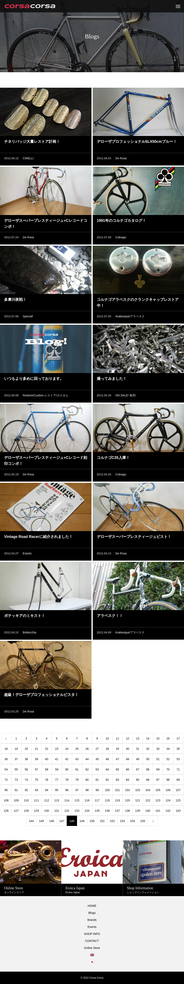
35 (178, 748)
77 (56, 779)
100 (107, 790)
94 (46, 790)
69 (158, 769)
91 (16, 790)
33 (158, 748)
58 (46, 769)
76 (46, 779)
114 (66, 800)
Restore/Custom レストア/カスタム (45, 395)
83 (117, 779)
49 (137, 759)
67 (137, 769)
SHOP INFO (92, 933)
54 (6, 769)
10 (107, 738)
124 (168, 800)
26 (87, 748)
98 (87, 790)
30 (127, 748)
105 (158, 790)
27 (97, 748)
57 (36, 769)
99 (97, 790)
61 (77, 769)
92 (26, 790)
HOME (92, 905)
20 (26, 748)
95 (56, 790)
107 (178, 790)
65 (117, 769)
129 (36, 810)
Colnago (120, 237)
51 (158, 759)
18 (6, 748)
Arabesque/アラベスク (130, 316)
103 (137, 790)
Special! (28, 316)
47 (117, 759)
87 (158, 779)
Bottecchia (29, 632)
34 (168, 748)
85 (137, 779)
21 (36, 748)
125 (178, 800)
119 (117, 800)
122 (147, 800)
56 (26, 769)
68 (148, 769)
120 (127, 800)
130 (46, 810)
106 (168, 790)
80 (87, 779)
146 (51, 821)
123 (158, 800)
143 (178, 810)
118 (107, 800)
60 (67, 769)
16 (168, 738)
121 (137, 800)
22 (46, 748)
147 (61, 821)
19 (16, 748)
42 (67, 759)
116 (87, 800)
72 (6, 779)
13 (137, 738)
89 (178, 779)
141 (158, 810)
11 (117, 738)
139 (137, 810)
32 (148, 748)
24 (67, 748)
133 (77, 810)
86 (148, 779)
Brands (91, 919)
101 (117, 790)
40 (46, 759)
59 (56, 769)
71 (178, 769)
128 (26, 810)
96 (67, 790)
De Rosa (121, 158)
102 (127, 790)
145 (41, 821)
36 (6, 759)
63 (97, 769)
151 (102, 821)
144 (31, 821)
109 (16, 800)
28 (107, 748)
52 (168, 759)
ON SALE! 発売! (125, 395)
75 (36, 779)
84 (127, 779)
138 (127, 810)
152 (112, 821)
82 (107, 779)
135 (97, 810)
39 (36, 759)
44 (87, 759)
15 (158, 738)
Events (27, 553)
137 (117, 810)
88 (168, 779)
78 (67, 779)
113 (56, 800)
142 (168, 810)
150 (92, 821)
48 (127, 759)
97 (77, 790)
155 (142, 821)
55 (16, 769)
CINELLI (28, 158)
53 (178, 759)
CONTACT (92, 940)
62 (87, 769)
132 (66, 810)
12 (127, 738)
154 (132, 821)
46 (107, 759)
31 (137, 748)
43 (77, 759)
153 (122, 821)
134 (87, 810)
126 (6, 810)
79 (77, 779)
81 (97, 779)
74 (26, 779)
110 (26, 800)
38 (26, 759)
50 (148, 759)
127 (16, 810)
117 (97, 800)
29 (117, 748)
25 (77, 748)
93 (36, 790)
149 (82, 821)
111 (36, 800)
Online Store (92, 947)
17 (178, 738)
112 (46, 800)
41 (56, 759)
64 (107, 769)
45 (97, 759)
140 (147, 810)
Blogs (92, 912)
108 (6, 800)
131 (56, 810)
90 (6, 790)
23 (56, 748)
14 (148, 738)
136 (107, 810)
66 (127, 769)
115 (77, 800)
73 (16, 779)
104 (147, 790)
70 (168, 769)
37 (16, 759)
